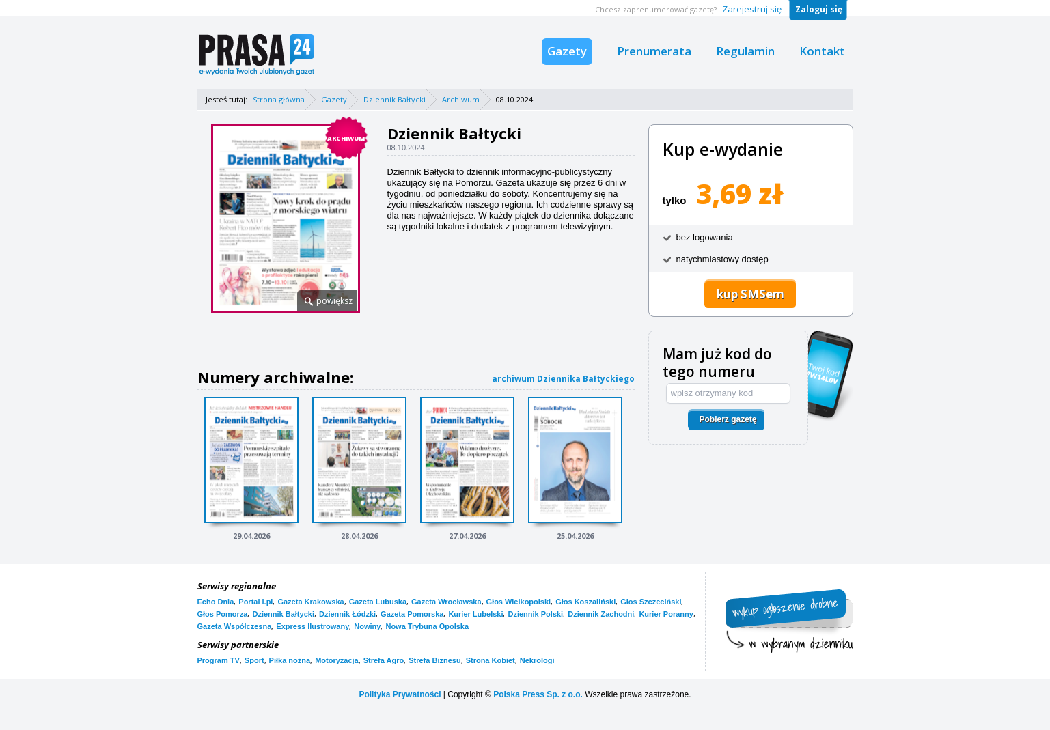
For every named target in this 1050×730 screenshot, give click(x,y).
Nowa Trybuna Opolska (427, 626)
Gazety (567, 51)
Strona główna (279, 99)
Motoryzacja (337, 660)
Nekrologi (537, 660)
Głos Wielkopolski (518, 602)
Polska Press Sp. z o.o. (538, 694)
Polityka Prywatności (400, 694)
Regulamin (745, 51)
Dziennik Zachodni (601, 614)
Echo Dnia (215, 602)
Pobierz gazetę (727, 419)
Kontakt (822, 51)
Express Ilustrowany (312, 626)
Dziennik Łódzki (347, 614)
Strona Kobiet (490, 660)
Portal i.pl (255, 602)
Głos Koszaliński (585, 602)
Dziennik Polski (535, 614)
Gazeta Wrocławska (446, 602)
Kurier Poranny (666, 614)
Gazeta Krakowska (310, 602)
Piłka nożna (290, 660)
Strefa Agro (383, 660)
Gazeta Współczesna (234, 626)
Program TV (218, 660)
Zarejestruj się (752, 9)
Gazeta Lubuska (377, 602)
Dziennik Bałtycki (394, 99)
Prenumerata (654, 51)
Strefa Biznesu (434, 660)
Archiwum (461, 99)
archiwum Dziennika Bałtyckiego (563, 378)
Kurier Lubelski (475, 614)
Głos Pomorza (222, 614)
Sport (254, 660)
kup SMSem (750, 294)
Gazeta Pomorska (412, 614)
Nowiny (367, 626)
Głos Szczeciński (650, 602)
